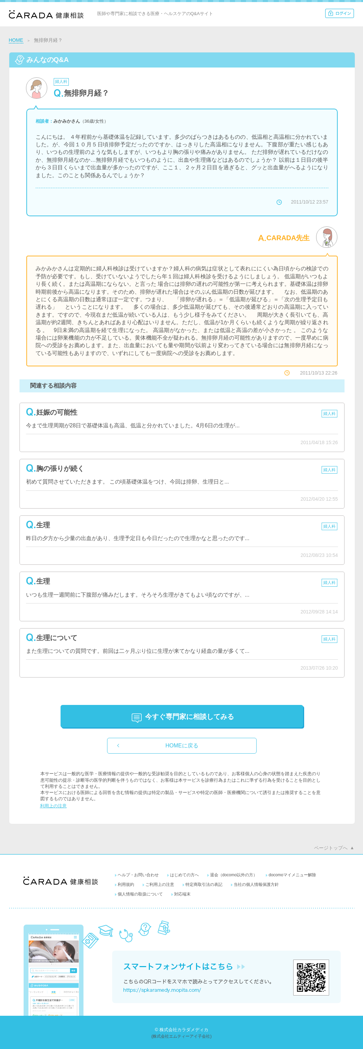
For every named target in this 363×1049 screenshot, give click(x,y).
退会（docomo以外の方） (234, 875)
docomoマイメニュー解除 (292, 875)
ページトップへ (331, 848)
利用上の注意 (53, 805)
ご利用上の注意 (159, 884)
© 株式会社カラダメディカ (181, 1029)
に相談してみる (189, 716)
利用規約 (126, 884)
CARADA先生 (288, 238)
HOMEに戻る (182, 745)
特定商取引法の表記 (203, 884)
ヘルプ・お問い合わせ (138, 875)
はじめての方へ (184, 875)
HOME (16, 40)
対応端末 (182, 894)
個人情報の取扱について (140, 894)
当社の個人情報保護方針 (256, 884)
